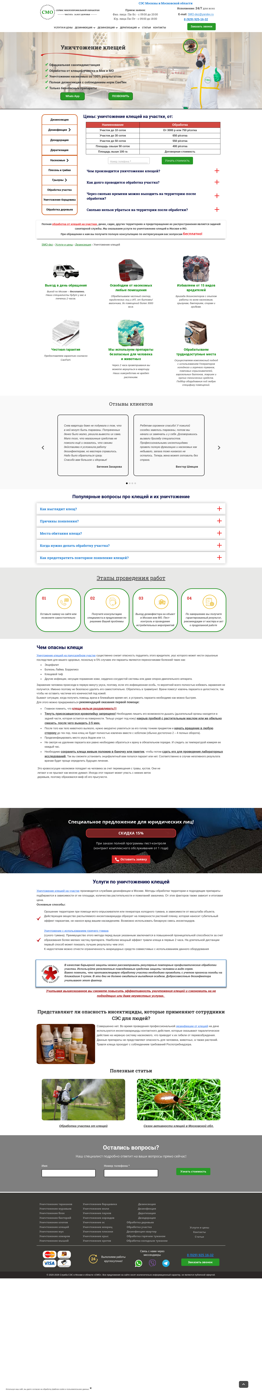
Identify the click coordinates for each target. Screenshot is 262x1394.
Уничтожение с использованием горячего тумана (76, 930)
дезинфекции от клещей (192, 1026)
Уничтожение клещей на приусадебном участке (66, 655)
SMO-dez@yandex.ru (201, 14)
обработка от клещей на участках (74, 224)
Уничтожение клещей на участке (58, 890)
